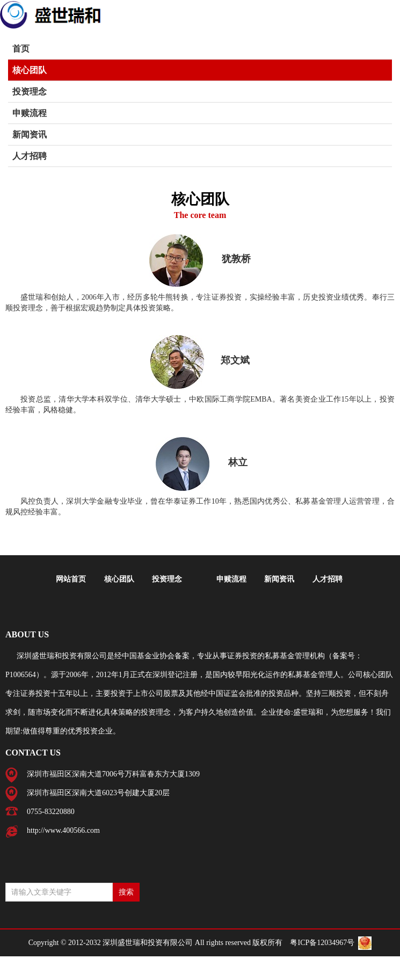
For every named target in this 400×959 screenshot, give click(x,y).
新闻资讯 (29, 134)
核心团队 (29, 70)
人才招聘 (29, 156)
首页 (21, 48)
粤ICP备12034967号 (322, 943)
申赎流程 (29, 113)
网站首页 (71, 579)
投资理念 (29, 91)
